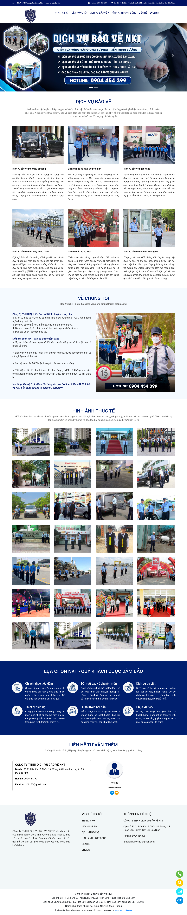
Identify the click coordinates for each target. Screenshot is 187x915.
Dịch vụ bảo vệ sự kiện (79, 251)
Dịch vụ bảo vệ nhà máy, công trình (30, 251)
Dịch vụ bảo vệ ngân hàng (136, 168)
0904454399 (30, 778)
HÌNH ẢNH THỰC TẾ (93, 411)
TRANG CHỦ (60, 13)
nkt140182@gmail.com (34, 784)
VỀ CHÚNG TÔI (79, 12)
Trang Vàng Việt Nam (123, 910)
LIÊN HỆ (143, 12)
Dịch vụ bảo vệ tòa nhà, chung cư (140, 251)
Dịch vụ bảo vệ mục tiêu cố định (84, 168)
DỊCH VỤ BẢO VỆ (99, 12)
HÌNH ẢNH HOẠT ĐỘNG (124, 12)
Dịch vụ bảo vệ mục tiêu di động (29, 168)
